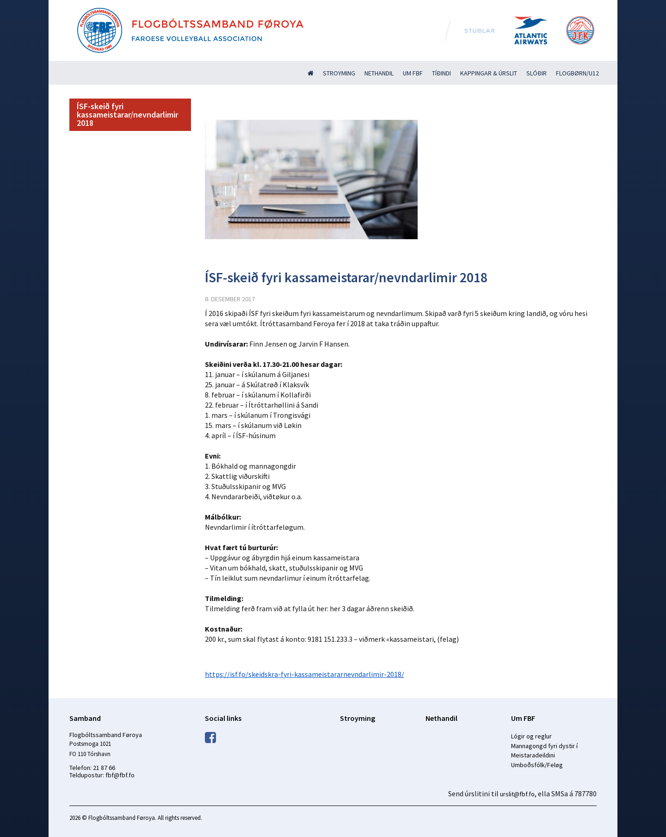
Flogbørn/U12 (577, 73)
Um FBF (413, 73)
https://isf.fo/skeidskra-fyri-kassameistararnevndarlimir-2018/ (304, 674)
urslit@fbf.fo (517, 794)
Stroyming (339, 73)
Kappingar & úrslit (488, 73)
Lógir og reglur (531, 736)
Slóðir (536, 73)
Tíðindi (441, 73)
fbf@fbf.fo (120, 775)
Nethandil (379, 73)
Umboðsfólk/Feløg (537, 765)
